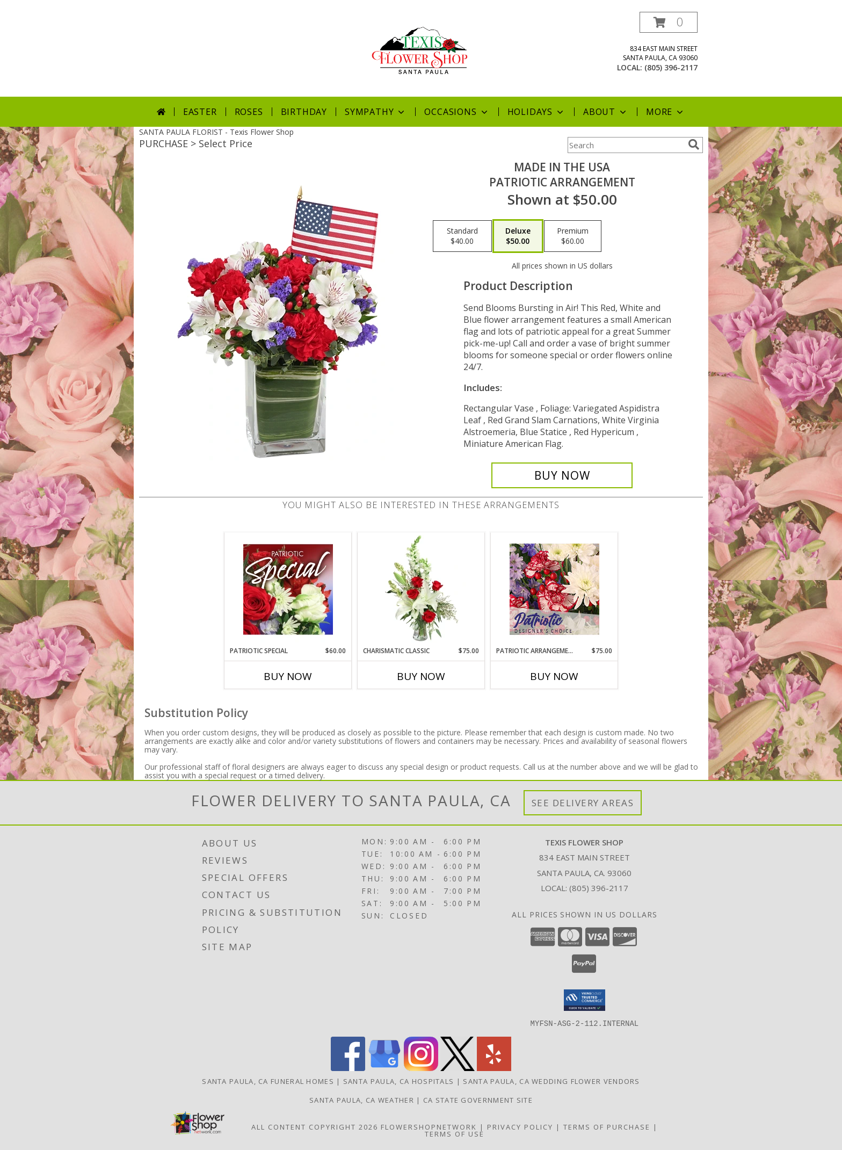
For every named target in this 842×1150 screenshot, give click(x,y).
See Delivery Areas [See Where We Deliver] (583, 803)
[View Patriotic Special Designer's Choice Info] (288, 589)
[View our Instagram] (421, 1067)
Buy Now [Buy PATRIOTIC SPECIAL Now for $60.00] (288, 676)
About (605, 112)
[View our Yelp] (494, 1067)
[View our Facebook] (348, 1067)
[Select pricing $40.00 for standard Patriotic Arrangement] (462, 236)
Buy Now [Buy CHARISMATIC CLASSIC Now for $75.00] (421, 676)
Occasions (456, 112)
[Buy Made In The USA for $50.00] (562, 475)
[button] (669, 22)
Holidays (536, 112)
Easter (200, 112)
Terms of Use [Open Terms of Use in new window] (454, 1133)
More (665, 112)
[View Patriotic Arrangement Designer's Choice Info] (554, 589)
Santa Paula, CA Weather (361, 1099)
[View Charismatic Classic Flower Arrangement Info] (421, 589)
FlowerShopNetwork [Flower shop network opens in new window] (429, 1126)
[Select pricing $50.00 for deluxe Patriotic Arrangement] (518, 236)
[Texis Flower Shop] (421, 49)
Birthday (304, 112)
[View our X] (457, 1067)
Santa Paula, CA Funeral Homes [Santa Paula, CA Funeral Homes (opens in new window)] (268, 1081)
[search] (693, 144)
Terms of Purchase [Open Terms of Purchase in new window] (606, 1126)
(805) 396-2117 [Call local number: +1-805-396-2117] (671, 67)
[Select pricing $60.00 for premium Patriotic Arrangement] (573, 236)
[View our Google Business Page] (384, 1067)
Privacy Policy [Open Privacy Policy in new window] (520, 1126)
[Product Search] (625, 145)
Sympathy (376, 112)
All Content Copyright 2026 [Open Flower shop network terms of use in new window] (314, 1126)
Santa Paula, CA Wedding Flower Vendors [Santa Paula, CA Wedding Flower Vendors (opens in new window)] (551, 1081)
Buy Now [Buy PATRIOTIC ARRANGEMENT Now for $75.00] (554, 676)
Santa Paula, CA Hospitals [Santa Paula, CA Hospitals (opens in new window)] (398, 1081)
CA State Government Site (478, 1099)
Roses (249, 112)
